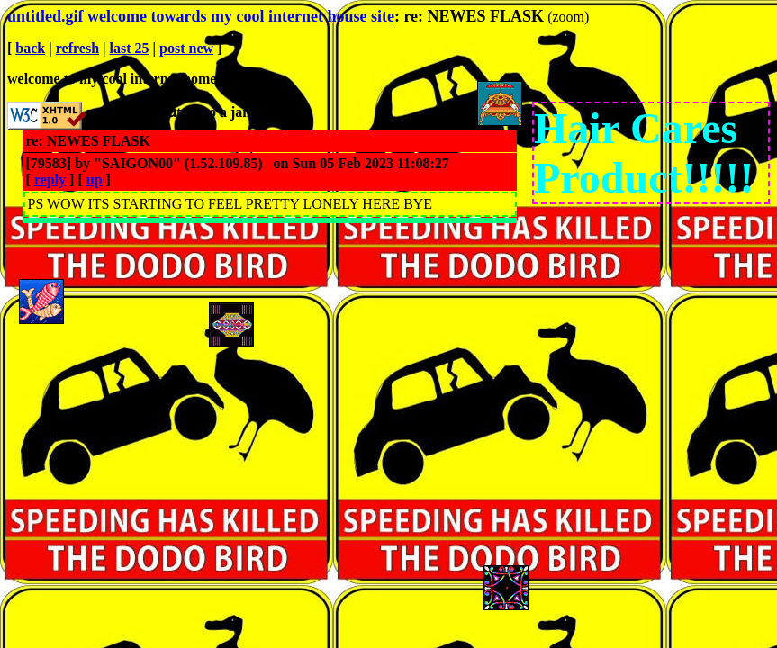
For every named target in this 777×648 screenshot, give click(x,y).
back (30, 48)
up (94, 179)
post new (186, 48)
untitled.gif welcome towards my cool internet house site (200, 16)
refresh (77, 48)
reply (50, 179)
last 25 (129, 48)
